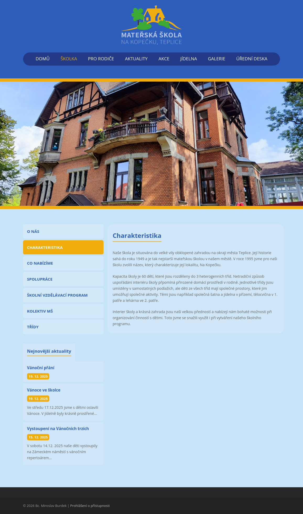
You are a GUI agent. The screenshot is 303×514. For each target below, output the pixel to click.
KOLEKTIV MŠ (40, 311)
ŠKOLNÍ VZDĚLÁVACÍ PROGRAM (57, 295)
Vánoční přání (40, 367)
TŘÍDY (33, 326)
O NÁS (33, 231)
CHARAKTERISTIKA (45, 247)
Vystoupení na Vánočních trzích (58, 428)
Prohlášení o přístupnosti (90, 505)
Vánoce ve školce (43, 390)
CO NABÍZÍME (40, 263)
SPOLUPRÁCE (39, 279)
